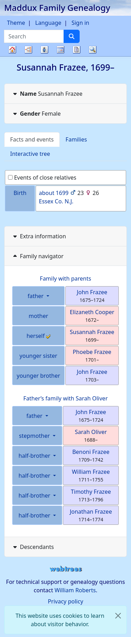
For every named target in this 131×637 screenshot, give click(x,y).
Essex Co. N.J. (56, 201)
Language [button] (48, 23)
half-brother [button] (35, 455)
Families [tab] (76, 139)
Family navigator (38, 256)
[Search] (72, 36)
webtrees (65, 569)
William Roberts (75, 590)
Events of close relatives (42, 177)
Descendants (33, 547)
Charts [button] (28, 49)
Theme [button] (16, 23)
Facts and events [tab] (32, 139)
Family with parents (65, 278)
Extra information (39, 236)
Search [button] (92, 49)
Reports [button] (76, 49)
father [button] (36, 296)
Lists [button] (44, 49)
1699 (62, 193)
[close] (118, 615)
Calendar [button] (60, 49)
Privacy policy (65, 601)
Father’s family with (65, 398)
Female (36, 113)
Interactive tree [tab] (30, 154)
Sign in (80, 23)
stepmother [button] (35, 436)
